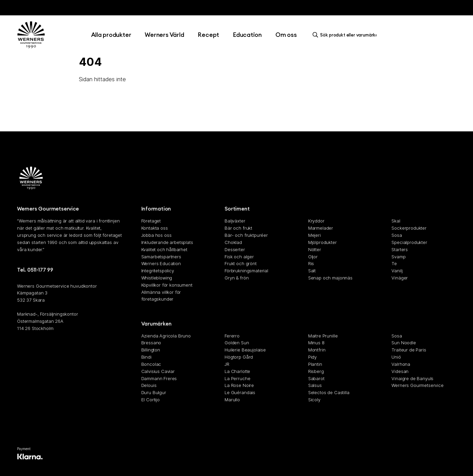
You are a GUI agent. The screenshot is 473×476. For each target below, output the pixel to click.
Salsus (315, 385)
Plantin (315, 364)
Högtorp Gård (239, 357)
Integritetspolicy (157, 270)
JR (227, 364)
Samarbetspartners (161, 256)
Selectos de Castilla (328, 392)
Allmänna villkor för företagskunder (161, 295)
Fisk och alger (239, 256)
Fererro (232, 335)
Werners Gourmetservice (417, 385)
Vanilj (396, 270)
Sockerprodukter (409, 228)
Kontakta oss (154, 228)
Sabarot (316, 378)
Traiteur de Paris (408, 349)
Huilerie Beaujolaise (245, 349)
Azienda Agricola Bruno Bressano (166, 339)
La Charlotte (237, 371)
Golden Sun (237, 343)
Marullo (232, 399)
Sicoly (314, 399)
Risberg (316, 371)
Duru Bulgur (153, 392)
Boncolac (151, 364)
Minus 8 (316, 343)
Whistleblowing (156, 277)
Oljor (313, 256)
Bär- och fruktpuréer (246, 235)
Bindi (146, 357)
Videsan (399, 371)
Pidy (312, 357)
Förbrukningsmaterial (246, 270)
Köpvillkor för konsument (166, 285)
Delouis (149, 385)
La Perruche (237, 378)
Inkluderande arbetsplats (167, 242)
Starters (399, 249)
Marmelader (320, 228)
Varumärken (156, 323)
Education (247, 35)
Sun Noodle (403, 343)
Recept (208, 35)
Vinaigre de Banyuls (412, 378)
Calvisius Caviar (158, 371)
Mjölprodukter (322, 242)
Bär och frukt (238, 228)
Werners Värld (164, 35)
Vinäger (399, 277)
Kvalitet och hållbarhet (164, 249)
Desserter (235, 249)
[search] (346, 35)
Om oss (286, 35)
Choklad (233, 242)
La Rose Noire (239, 385)
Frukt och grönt (241, 263)
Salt (312, 270)
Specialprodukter (409, 242)
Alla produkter (111, 35)
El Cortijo (150, 399)
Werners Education (161, 263)
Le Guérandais (240, 392)
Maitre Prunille (323, 335)
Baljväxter (235, 221)
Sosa (396, 235)
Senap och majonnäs (330, 277)
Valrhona (400, 364)
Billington (150, 349)
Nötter (314, 249)
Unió (396, 357)
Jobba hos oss (156, 235)
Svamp (398, 256)
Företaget (151, 221)
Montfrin (317, 349)
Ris (311, 263)
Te (394, 263)
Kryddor (316, 221)
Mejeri (314, 235)
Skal (395, 221)
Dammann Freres (159, 378)
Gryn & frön (236, 277)
